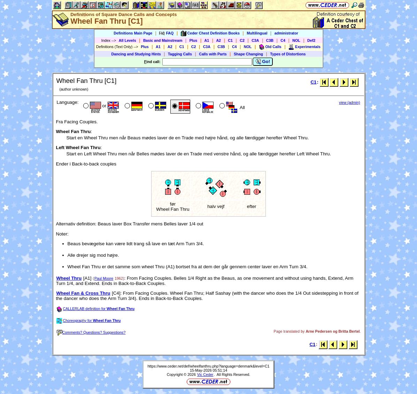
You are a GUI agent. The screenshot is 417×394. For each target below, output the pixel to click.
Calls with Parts (212, 54)
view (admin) (349, 102)
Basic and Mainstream (163, 40)
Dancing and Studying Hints (136, 54)
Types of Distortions (288, 54)
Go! (262, 61)
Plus (194, 40)
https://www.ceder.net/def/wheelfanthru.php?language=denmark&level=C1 (208, 366)
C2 (242, 40)
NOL (296, 40)
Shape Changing (248, 54)
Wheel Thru (69, 278)
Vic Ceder (205, 374)
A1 (206, 40)
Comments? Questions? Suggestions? (91, 332)
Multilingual (257, 33)
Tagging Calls (180, 54)
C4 (282, 40)
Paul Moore (104, 278)
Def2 (311, 40)
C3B (269, 40)
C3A (255, 40)
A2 (218, 40)
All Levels (127, 40)
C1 (230, 40)
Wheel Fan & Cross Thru (83, 293)
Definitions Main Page (133, 33)
